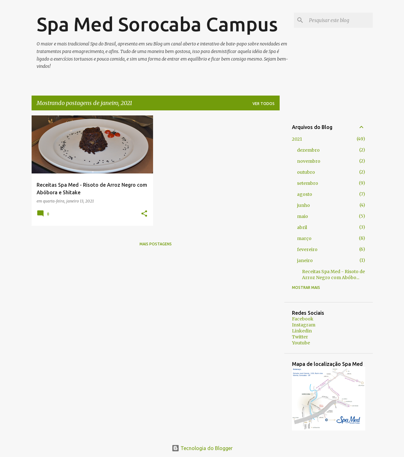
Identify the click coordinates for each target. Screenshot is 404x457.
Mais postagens (156, 244)
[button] (144, 214)
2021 (297, 139)
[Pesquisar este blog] (339, 20)
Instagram (303, 325)
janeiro (305, 260)
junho (303, 205)
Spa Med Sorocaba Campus (157, 24)
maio (302, 216)
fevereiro (307, 249)
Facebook (302, 319)
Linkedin (302, 331)
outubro (306, 172)
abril (302, 227)
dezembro (308, 150)
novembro (308, 161)
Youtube (301, 343)
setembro (307, 183)
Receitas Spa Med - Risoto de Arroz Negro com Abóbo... (333, 274)
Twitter (300, 337)
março (304, 238)
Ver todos (263, 104)
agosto (304, 194)
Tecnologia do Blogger (202, 448)
